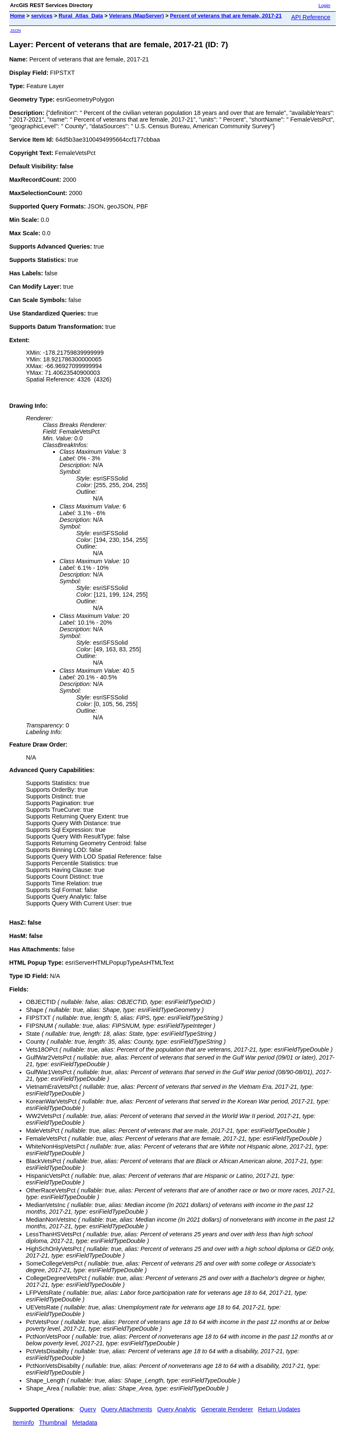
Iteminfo (23, 1422)
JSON (15, 30)
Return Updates (279, 1409)
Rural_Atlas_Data (81, 16)
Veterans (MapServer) (136, 16)
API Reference (310, 17)
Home (17, 16)
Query (88, 1409)
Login (324, 5)
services (41, 16)
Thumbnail (53, 1422)
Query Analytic (176, 1409)
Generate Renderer (227, 1409)
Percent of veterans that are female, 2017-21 (226, 16)
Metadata (84, 1422)
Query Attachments (126, 1409)
